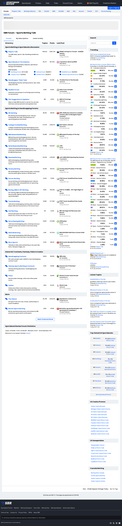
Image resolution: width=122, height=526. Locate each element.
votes (112, 70)
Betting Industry (29, 11)
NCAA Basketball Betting (17, 146)
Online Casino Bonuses (98, 406)
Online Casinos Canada (98, 478)
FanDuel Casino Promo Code (99, 425)
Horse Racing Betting (16, 221)
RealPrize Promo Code (97, 459)
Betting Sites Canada (97, 473)
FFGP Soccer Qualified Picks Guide (100, 54)
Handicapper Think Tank (17, 80)
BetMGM (97, 338)
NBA (53, 11)
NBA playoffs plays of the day (99, 290)
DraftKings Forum (16, 72)
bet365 (98, 374)
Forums (8, 38)
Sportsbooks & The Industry (18, 62)
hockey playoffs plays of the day (100, 301)
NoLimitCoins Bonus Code (99, 456)
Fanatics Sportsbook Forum (70, 74)
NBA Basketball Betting (17, 135)
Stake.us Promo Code (97, 448)
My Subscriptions (22, 38)
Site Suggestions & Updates (18, 99)
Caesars (98, 352)
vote (112, 229)
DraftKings (98, 359)
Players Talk (16, 11)
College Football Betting (17, 125)
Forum (6, 11)
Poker (10, 276)
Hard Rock (98, 381)
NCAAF (46, 11)
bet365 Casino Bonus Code (99, 431)
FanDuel (97, 345)
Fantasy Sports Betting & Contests (21, 266)
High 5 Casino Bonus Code (99, 450)
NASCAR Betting (14, 233)
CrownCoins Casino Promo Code (101, 453)
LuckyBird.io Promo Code (98, 461)
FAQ (84, 489)
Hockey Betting (14, 169)
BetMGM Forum (66, 72)
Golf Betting (13, 211)
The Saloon (12, 299)
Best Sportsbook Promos (103, 394)
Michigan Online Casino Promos (100, 409)
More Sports (13, 242)
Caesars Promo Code (110, 353)
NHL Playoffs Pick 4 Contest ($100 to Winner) (103, 64)
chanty (28, 333)
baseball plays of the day (98, 279)
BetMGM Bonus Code (110, 339)
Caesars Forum (15, 74)
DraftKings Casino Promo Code (100, 428)
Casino (11, 285)
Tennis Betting (14, 201)
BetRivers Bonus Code (110, 389)
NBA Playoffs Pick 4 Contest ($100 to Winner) (103, 159)
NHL (74, 11)
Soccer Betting (14, 178)
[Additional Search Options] (111, 43)
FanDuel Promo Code (110, 346)
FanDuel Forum (40, 72)
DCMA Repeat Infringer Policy (97, 489)
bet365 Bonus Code (110, 375)
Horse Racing (106, 11)
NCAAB (61, 11)
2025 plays (93, 263)
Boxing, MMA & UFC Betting (18, 190)
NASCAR (6, 15)
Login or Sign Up (113, 8)
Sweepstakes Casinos (97, 445)
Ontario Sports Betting (98, 475)
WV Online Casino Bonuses (99, 417)
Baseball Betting (14, 157)
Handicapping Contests (17, 256)
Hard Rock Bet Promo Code (110, 382)
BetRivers (98, 388)
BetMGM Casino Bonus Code (99, 420)
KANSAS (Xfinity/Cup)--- (97, 253)
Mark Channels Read (45, 319)
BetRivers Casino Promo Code (100, 434)
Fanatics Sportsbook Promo (110, 368)
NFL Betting (12, 113)
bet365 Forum (40, 74)
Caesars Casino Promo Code (100, 423)
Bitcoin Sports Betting (16, 309)
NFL (40, 11)
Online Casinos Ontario (98, 481)
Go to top (114, 489)
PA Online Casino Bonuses (99, 414)
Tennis (89, 11)
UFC (96, 11)
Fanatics (98, 367)
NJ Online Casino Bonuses (99, 412)
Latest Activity (38, 38)
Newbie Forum (13, 90)
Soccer (81, 11)
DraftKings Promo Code (110, 361)
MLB (68, 11)
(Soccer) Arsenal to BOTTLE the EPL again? (103, 321)
